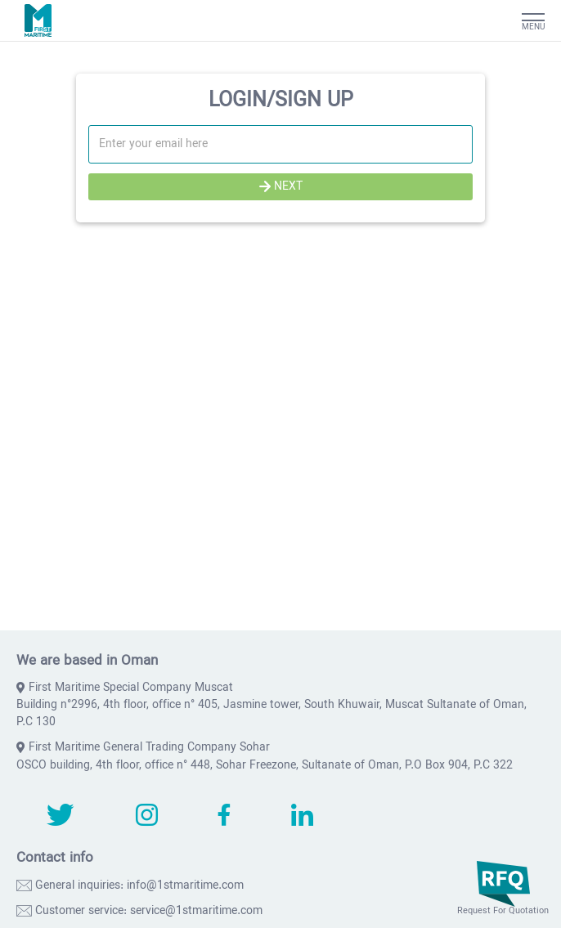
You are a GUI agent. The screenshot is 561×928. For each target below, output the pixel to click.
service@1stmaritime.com (196, 911)
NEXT (281, 186)
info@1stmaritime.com (185, 885)
